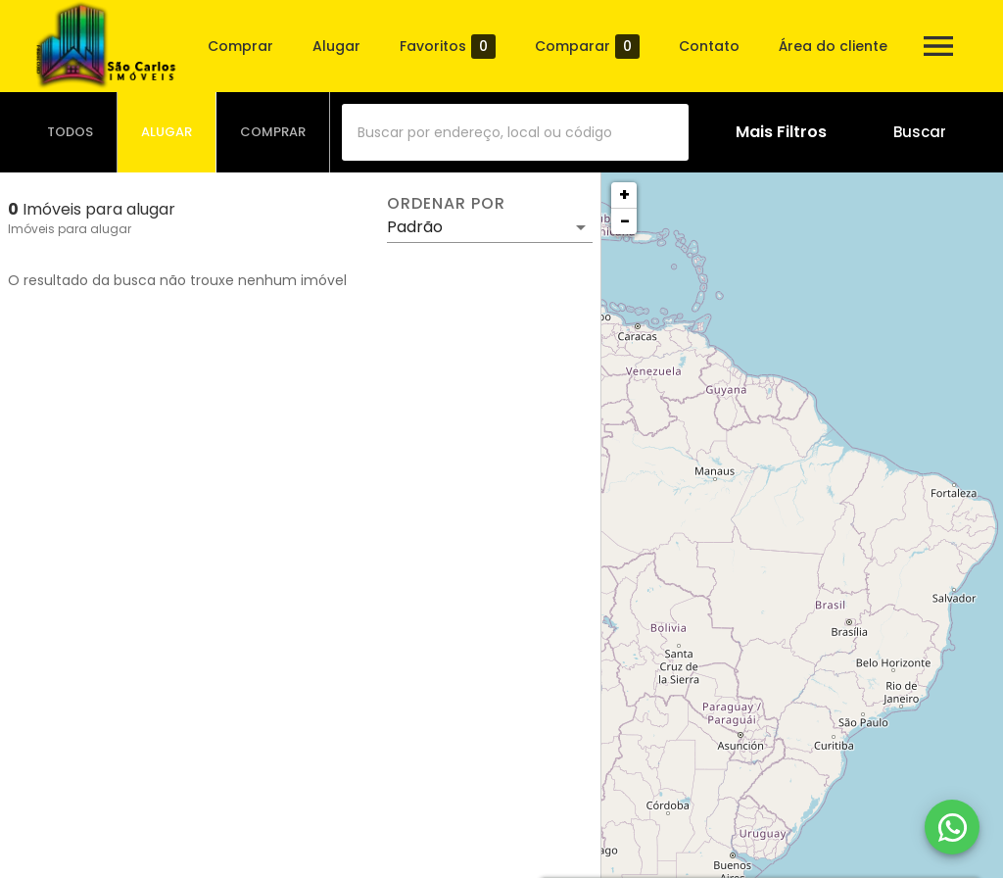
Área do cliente (833, 46)
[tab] (71, 132)
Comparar (587, 46)
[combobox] (515, 132)
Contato (709, 46)
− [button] (625, 221)
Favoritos (448, 46)
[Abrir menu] (938, 46)
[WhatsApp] (952, 827)
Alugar (336, 46)
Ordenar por (445, 204)
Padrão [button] (415, 227)
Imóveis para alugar (69, 228)
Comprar (240, 46)
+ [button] (624, 194)
